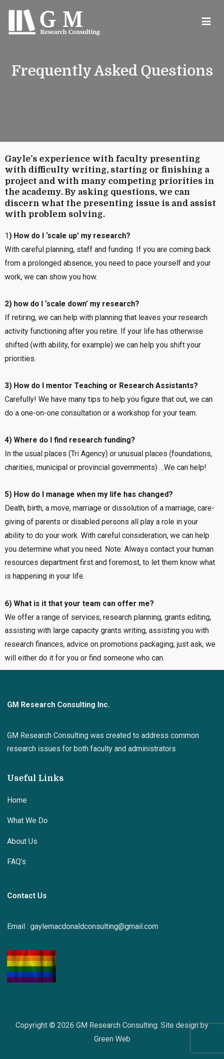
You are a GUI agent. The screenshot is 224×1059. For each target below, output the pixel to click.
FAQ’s (16, 861)
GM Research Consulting (116, 1025)
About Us (22, 841)
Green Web (112, 1038)
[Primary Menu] (206, 22)
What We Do (27, 820)
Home (17, 800)
